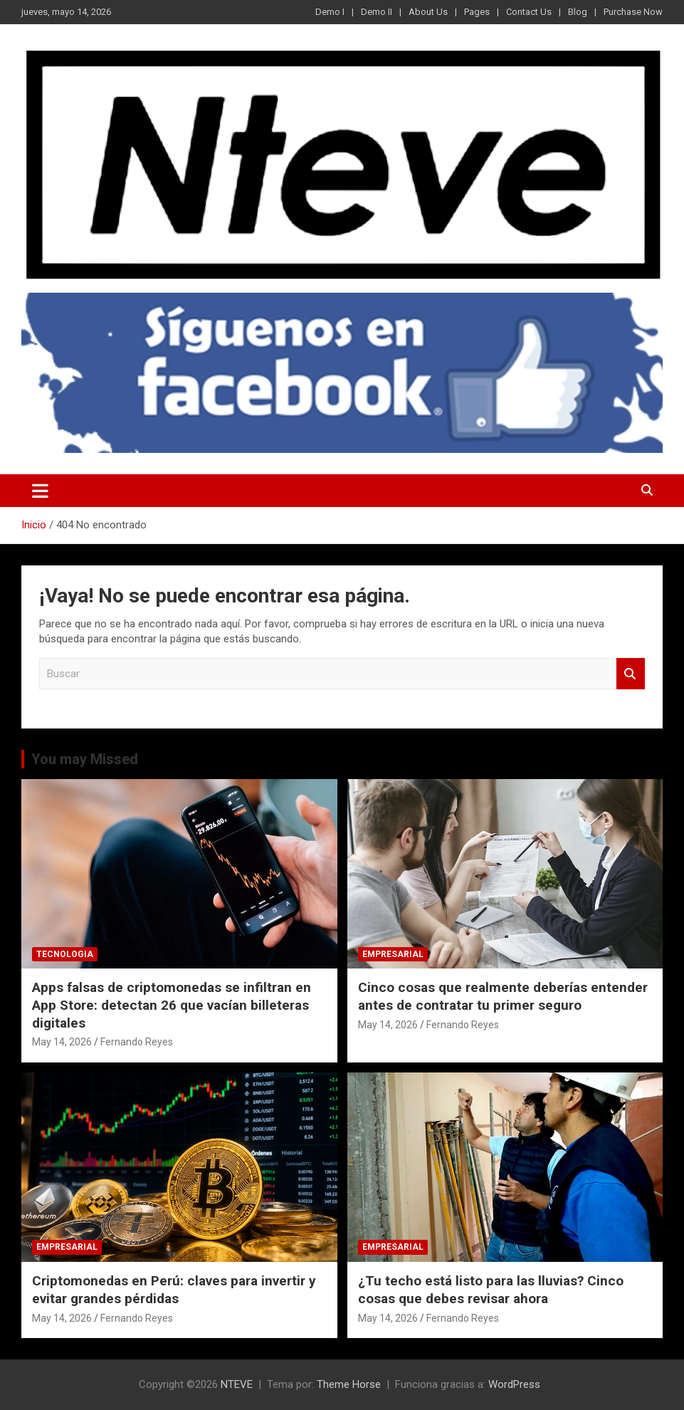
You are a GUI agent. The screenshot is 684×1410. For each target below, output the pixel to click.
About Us (428, 11)
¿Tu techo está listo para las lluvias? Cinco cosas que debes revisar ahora (491, 1290)
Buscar (630, 674)
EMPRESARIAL (392, 954)
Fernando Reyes (136, 1042)
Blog (577, 11)
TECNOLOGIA (64, 954)
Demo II (376, 11)
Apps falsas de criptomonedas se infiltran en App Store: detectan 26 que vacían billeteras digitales (171, 1004)
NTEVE (237, 1384)
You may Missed (84, 759)
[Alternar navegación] (40, 490)
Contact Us (529, 11)
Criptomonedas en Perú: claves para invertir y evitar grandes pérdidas (174, 1290)
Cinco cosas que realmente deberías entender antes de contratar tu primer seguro (503, 996)
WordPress (514, 1384)
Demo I (329, 11)
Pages (477, 11)
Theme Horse (349, 1384)
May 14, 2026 (62, 1042)
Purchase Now (633, 11)
